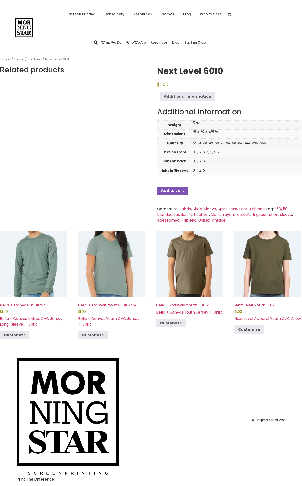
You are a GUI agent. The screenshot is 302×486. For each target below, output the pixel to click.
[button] (95, 42)
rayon (228, 214)
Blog (187, 14)
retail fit (242, 214)
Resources (142, 14)
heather (201, 214)
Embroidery (114, 14)
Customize (15, 335)
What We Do (111, 42)
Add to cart (172, 190)
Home (5, 59)
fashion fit (183, 214)
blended (164, 214)
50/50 (282, 209)
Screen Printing (82, 14)
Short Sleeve (204, 209)
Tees (243, 209)
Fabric (19, 59)
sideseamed (168, 220)
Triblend (35, 59)
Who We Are (211, 14)
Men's (216, 214)
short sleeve (280, 214)
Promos (167, 14)
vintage (219, 220)
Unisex (204, 220)
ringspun (260, 214)
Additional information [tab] (187, 96)
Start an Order (195, 42)
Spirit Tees (227, 209)
